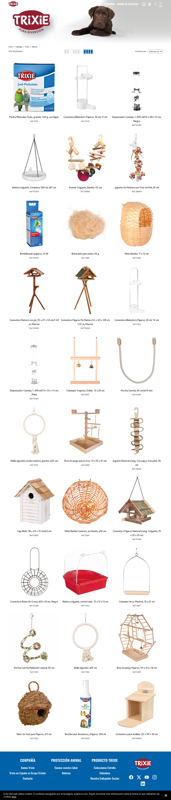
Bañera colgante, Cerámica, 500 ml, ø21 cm (34, 187)
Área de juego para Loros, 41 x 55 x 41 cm (85, 460)
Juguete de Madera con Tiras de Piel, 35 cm (137, 187)
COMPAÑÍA (109, 4)
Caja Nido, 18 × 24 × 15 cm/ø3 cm (34, 531)
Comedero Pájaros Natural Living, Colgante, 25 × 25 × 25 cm (137, 533)
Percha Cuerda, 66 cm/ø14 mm (137, 390)
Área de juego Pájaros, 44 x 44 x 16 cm (137, 667)
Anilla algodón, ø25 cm (85, 667)
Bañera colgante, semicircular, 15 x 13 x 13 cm (85, 601)
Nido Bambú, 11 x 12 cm (137, 253)
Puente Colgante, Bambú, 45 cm (85, 187)
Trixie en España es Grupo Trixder (27, 773)
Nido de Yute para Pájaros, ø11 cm (34, 734)
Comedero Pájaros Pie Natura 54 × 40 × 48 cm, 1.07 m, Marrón (85, 322)
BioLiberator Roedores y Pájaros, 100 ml (85, 734)
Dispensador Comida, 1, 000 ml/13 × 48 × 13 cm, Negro (136, 119)
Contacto (28, 778)
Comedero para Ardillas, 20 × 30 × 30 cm (137, 734)
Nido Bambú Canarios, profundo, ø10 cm (85, 531)
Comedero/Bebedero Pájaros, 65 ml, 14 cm (137, 320)
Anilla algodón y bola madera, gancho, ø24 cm (34, 460)
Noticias (66, 773)
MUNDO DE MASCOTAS (127, 4)
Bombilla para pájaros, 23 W (34, 253)
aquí (14, 796)
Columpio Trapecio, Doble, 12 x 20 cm (85, 390)
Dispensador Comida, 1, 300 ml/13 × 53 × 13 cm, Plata (34, 392)
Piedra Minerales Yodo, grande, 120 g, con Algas (34, 117)
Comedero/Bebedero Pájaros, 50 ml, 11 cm (85, 117)
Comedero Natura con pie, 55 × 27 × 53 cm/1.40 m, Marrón (34, 322)
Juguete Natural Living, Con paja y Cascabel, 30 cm (137, 462)
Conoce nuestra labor (66, 768)
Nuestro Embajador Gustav (104, 778)
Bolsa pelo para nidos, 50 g (85, 253)
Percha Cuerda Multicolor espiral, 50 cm (34, 667)
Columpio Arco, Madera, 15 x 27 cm (137, 601)
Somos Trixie (28, 768)
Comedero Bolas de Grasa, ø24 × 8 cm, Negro (34, 601)
